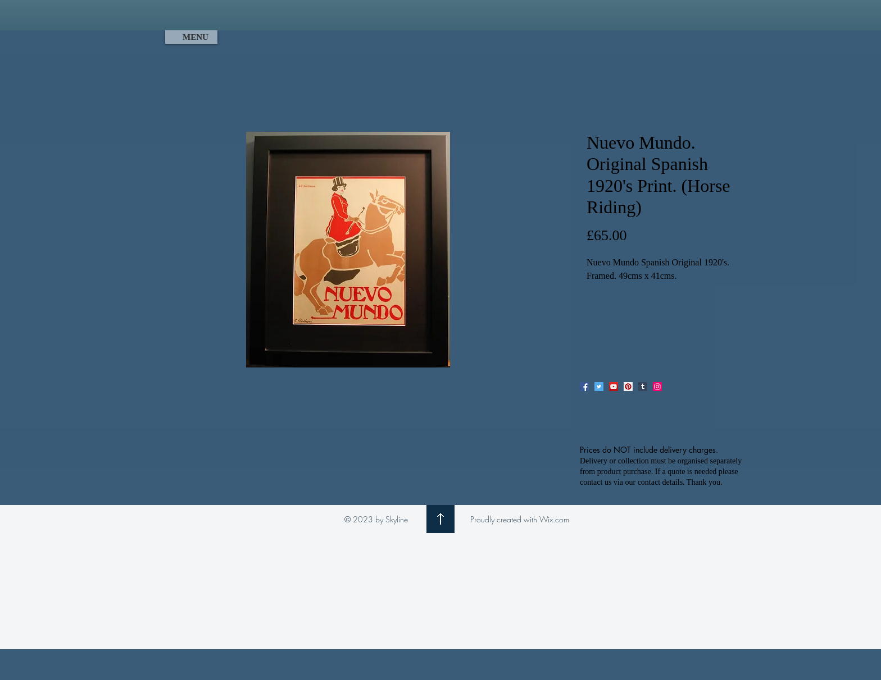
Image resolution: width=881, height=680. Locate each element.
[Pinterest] (628, 386)
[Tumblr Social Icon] (642, 386)
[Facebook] (584, 386)
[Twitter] (598, 386)
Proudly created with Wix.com (519, 519)
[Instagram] (657, 386)
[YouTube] (613, 386)
